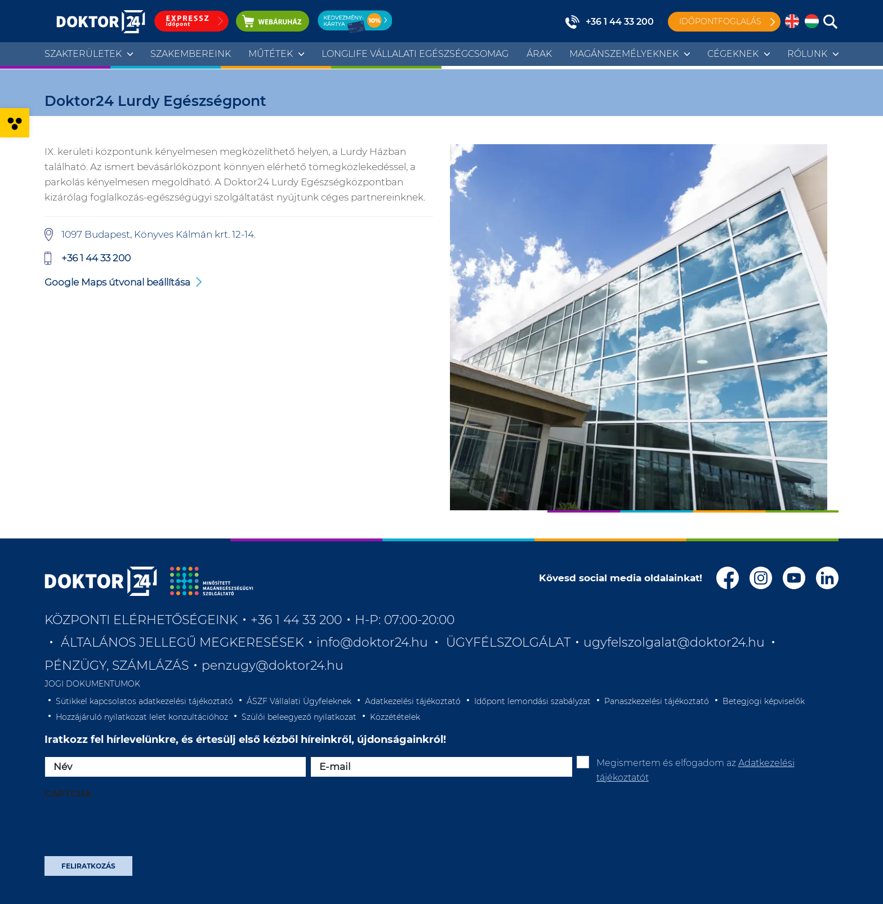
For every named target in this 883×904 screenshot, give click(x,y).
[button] (14, 122)
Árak (539, 53)
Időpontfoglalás (720, 21)
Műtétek (270, 53)
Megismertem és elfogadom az (695, 770)
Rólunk (807, 53)
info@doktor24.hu (372, 642)
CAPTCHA (67, 794)
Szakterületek (83, 53)
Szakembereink (190, 53)
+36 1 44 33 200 (620, 21)
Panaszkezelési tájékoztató (656, 701)
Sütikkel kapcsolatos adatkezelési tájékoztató (144, 701)
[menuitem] (792, 22)
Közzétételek (395, 717)
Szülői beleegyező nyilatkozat (299, 717)
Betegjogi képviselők (764, 701)
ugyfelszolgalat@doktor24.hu (674, 642)
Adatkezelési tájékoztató (413, 701)
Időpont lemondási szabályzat (532, 701)
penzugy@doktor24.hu (274, 665)
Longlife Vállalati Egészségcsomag (415, 53)
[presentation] (130, 831)
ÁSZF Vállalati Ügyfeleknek (299, 701)
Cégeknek (733, 53)
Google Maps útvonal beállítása (117, 282)
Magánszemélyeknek (624, 53)
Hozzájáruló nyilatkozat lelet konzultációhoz (142, 717)
